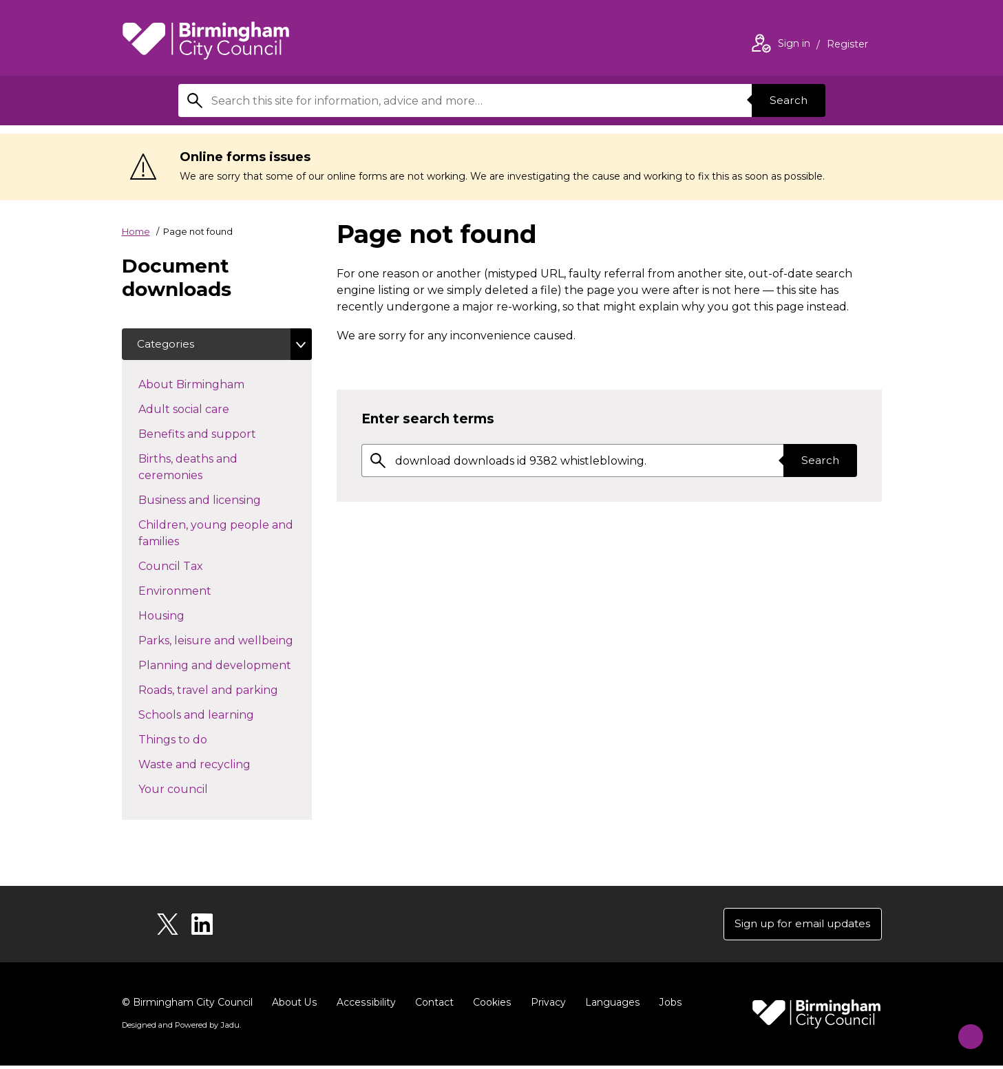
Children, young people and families (215, 534)
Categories (167, 344)
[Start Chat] (964, 1030)
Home (136, 231)
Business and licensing (224, 500)
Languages (609, 1005)
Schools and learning (220, 715)
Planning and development (225, 665)
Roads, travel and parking (225, 690)
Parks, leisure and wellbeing (225, 640)
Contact (432, 1005)
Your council (197, 789)
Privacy (545, 1005)
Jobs (667, 1005)
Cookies (490, 1005)
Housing (185, 616)
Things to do (197, 740)
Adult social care (208, 409)
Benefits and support (221, 434)
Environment (199, 591)
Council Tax (195, 566)
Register (847, 45)
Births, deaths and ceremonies (194, 468)
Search (787, 100)
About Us (294, 1005)
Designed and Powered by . (180, 1028)
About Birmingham (215, 384)
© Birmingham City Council (187, 1005)
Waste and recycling (218, 764)
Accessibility (365, 1005)
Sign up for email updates (799, 926)
